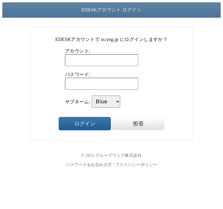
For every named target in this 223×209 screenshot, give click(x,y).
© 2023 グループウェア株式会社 (111, 155)
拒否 (138, 124)
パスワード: (77, 74)
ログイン (84, 124)
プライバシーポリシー (136, 165)
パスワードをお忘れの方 (89, 165)
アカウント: (77, 50)
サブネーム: (77, 101)
